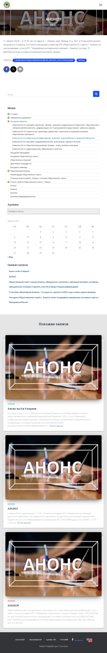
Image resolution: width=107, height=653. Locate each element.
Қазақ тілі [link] (51, 640)
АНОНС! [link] (12, 277)
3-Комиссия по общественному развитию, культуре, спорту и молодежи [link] (43, 60)
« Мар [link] (10, 257)
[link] (7, 4)
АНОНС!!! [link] (13, 605)
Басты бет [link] (20, 640)
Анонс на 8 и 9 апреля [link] (19, 271)
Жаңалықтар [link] (36, 640)
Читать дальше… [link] (57, 426)
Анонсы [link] (81, 60)
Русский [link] (64, 640)
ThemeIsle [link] (63, 646)
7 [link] (27, 237)
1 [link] (40, 232)
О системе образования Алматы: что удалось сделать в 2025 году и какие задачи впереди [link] (52, 292)
